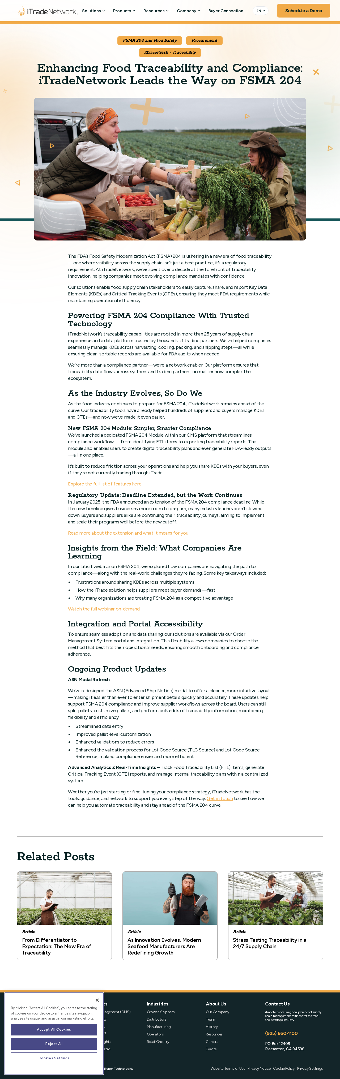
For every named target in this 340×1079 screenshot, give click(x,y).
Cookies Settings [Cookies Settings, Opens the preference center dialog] (54, 1058)
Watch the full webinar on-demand (103, 609)
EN (259, 10)
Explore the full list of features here (104, 484)
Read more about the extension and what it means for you (128, 533)
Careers (212, 1042)
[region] (54, 1033)
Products (122, 10)
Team (210, 1019)
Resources (154, 10)
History (212, 1027)
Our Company (217, 1012)
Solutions (91, 10)
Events (211, 1049)
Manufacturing (159, 1027)
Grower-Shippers (161, 1012)
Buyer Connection (226, 10)
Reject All (54, 1044)
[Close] (97, 1000)
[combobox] (261, 10)
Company (186, 10)
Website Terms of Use (228, 1069)
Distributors (157, 1019)
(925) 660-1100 (281, 1033)
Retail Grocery (158, 1042)
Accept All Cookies (54, 1029)
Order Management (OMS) (109, 1012)
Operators (155, 1034)
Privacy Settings (310, 1069)
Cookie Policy (283, 1069)
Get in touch (220, 798)
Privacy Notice (259, 1069)
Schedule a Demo (303, 11)
